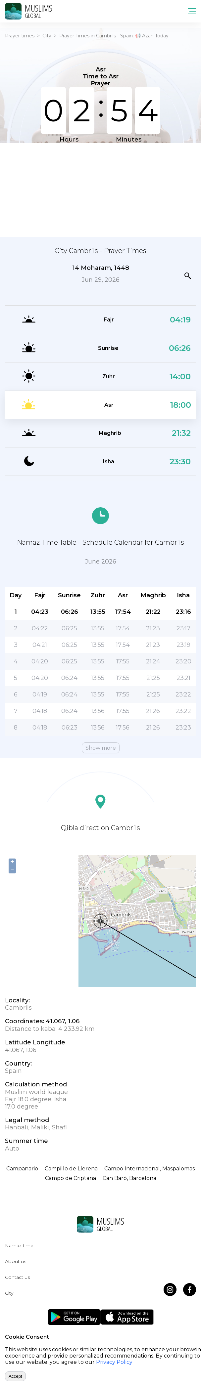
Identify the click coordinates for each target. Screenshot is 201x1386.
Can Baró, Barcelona (129, 1178)
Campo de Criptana (70, 1178)
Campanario (22, 1168)
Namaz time (19, 1245)
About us (15, 1261)
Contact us (17, 1277)
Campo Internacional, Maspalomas (149, 1168)
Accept (15, 1376)
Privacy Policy (114, 1362)
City (46, 36)
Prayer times (19, 36)
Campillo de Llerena (71, 1168)
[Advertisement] (100, 189)
